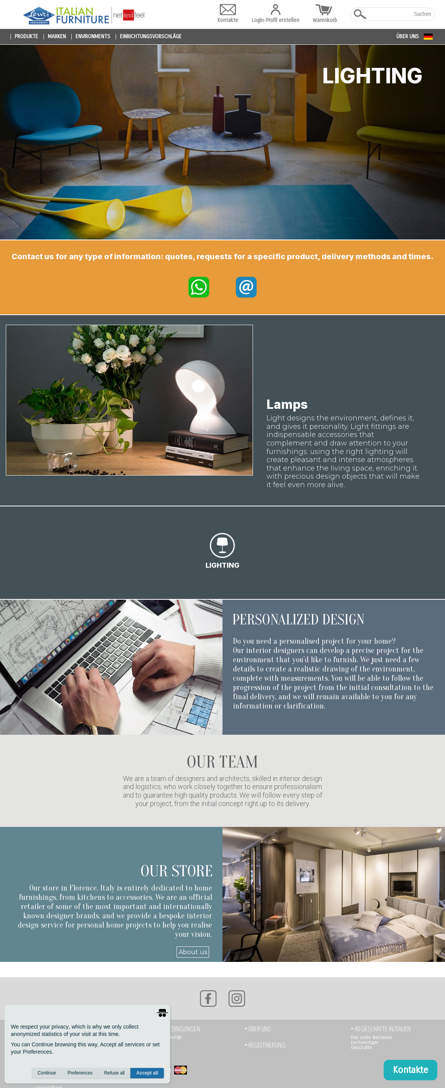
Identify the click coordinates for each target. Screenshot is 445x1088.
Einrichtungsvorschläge (151, 36)
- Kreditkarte (152, 1049)
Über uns (407, 36)
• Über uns (258, 1032)
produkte (26, 36)
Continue (46, 1073)
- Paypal (148, 1057)
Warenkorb (325, 14)
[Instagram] (236, 1001)
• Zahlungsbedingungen (169, 1032)
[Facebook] (208, 1001)
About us (193, 955)
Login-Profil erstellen (275, 14)
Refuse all (114, 1073)
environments (93, 36)
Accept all (147, 1073)
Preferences (80, 1073)
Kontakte (227, 14)
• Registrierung (265, 1048)
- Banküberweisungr (160, 1040)
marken (57, 36)
